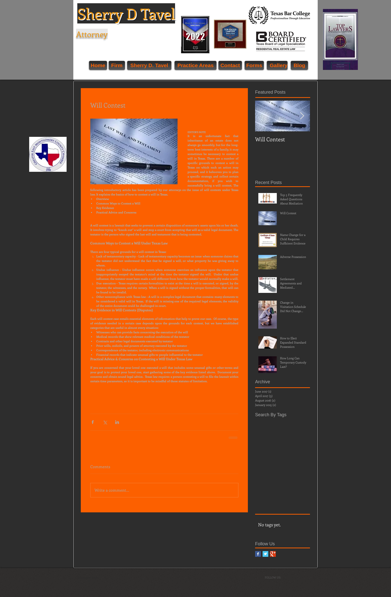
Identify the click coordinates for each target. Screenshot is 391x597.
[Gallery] (277, 65)
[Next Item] (302, 116)
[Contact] (230, 65)
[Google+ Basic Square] (273, 554)
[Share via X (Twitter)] (104, 422)
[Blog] (299, 65)
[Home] (98, 65)
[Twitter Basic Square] (265, 554)
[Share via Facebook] (92, 422)
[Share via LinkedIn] (117, 422)
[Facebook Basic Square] (258, 554)
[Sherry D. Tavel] (149, 65)
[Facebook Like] (310, 109)
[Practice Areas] (195, 65)
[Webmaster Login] (87, 578)
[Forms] (254, 65)
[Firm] (117, 65)
